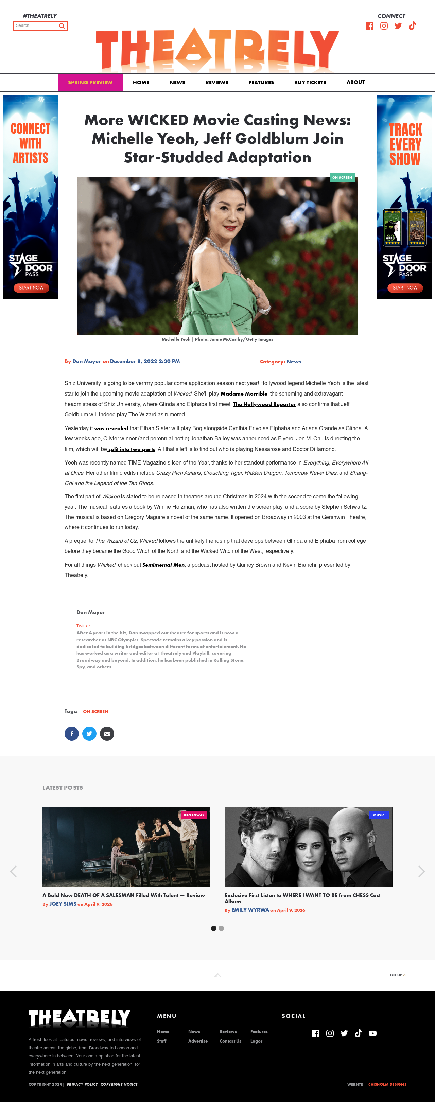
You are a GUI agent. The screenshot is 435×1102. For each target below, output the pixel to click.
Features (261, 82)
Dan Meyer (86, 361)
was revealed (111, 428)
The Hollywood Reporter (264, 404)
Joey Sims (62, 903)
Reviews (217, 82)
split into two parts (131, 449)
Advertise (198, 1041)
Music (379, 815)
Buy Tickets (310, 82)
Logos (256, 1041)
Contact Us (230, 1041)
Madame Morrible (244, 393)
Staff (161, 1041)
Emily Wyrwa (250, 910)
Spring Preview (90, 82)
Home (141, 82)
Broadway (194, 815)
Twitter (83, 626)
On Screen (342, 177)
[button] (357, 81)
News (177, 82)
